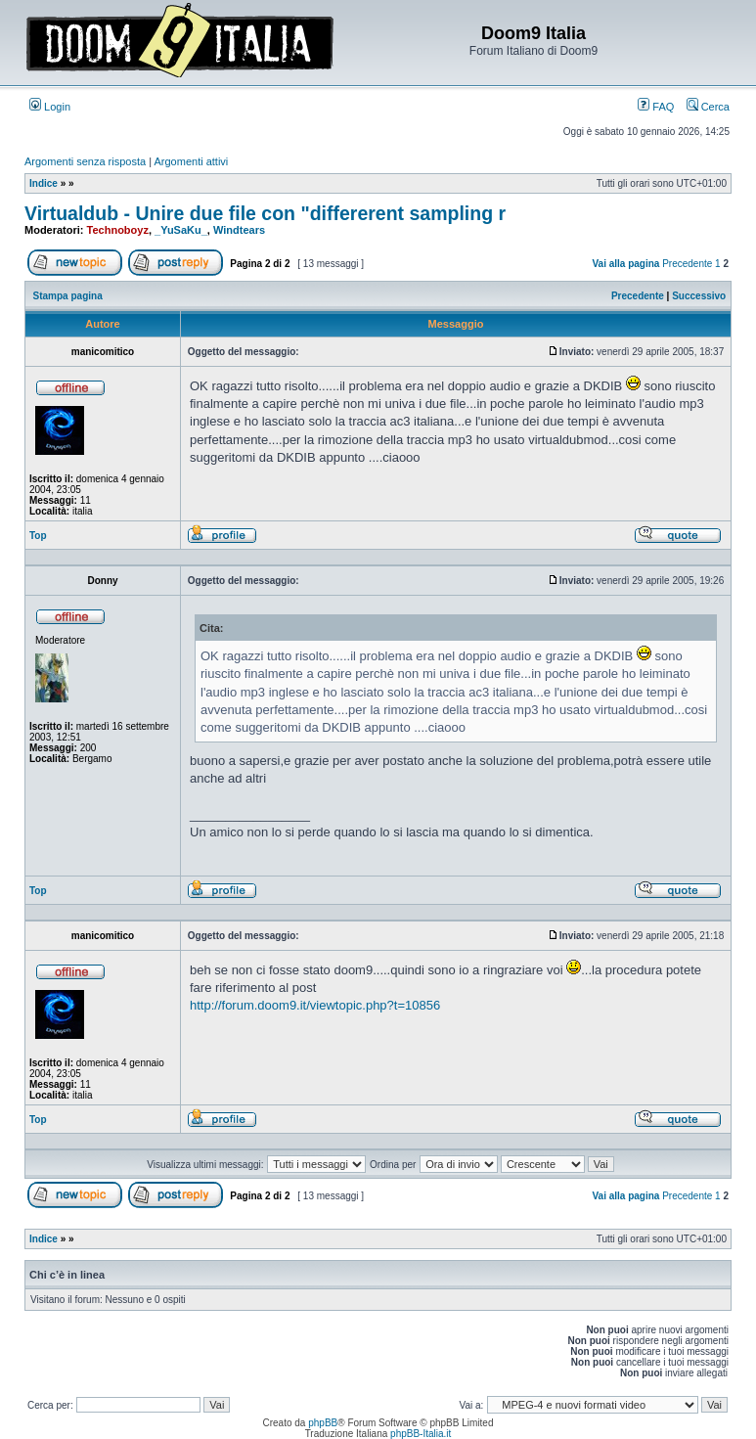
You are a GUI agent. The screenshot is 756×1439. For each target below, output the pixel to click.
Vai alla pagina (625, 263)
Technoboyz (118, 230)
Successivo (699, 296)
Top (38, 535)
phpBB (322, 1422)
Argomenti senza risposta (85, 161)
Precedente (687, 263)
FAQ (656, 106)
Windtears (239, 230)
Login (49, 106)
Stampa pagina (68, 296)
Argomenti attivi (192, 161)
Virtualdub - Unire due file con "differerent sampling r (265, 213)
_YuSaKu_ (181, 230)
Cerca (708, 106)
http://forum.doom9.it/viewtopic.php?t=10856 (315, 1005)
